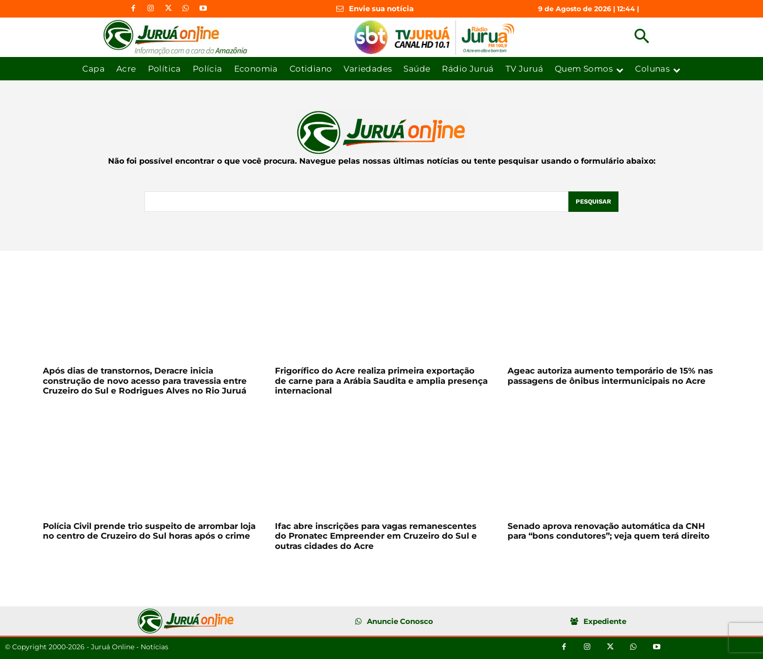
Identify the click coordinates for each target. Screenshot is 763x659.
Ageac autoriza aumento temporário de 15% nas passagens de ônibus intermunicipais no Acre (610, 375)
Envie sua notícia (381, 8)
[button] (641, 37)
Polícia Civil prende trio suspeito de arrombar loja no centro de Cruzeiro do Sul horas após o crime (149, 531)
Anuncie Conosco (400, 621)
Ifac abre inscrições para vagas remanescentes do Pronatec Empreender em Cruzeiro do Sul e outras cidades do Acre (376, 536)
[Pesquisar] (593, 201)
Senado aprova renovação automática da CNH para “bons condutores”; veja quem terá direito (608, 531)
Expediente (604, 621)
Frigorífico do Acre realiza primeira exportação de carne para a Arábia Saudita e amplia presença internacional (381, 380)
